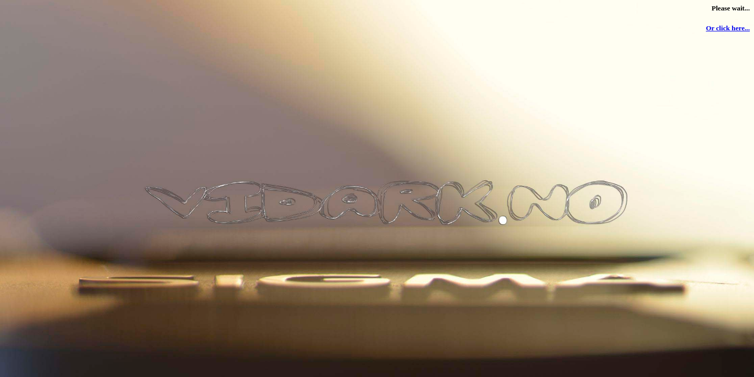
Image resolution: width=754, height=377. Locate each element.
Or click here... (728, 28)
